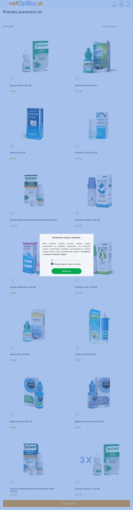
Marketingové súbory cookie (67, 264)
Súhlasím (66, 271)
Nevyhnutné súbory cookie (66, 260)
